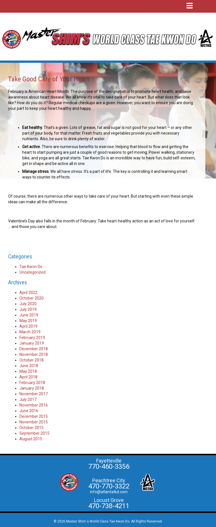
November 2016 (33, 405)
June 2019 (28, 315)
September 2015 (34, 433)
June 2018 (28, 365)
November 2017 (33, 394)
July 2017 (28, 399)
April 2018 (28, 377)
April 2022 (28, 292)
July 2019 (28, 309)
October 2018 (31, 360)
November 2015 (33, 422)
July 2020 (28, 304)
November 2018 (33, 354)
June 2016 (28, 410)
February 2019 (32, 337)
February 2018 (32, 382)
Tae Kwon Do (30, 266)
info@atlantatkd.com (109, 492)
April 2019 (28, 326)
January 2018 (31, 388)
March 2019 (29, 332)
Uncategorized (32, 272)
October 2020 (31, 298)
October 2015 (31, 427)
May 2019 (28, 320)
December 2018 (33, 349)
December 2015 (33, 416)
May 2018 (28, 371)
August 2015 (30, 439)
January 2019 (31, 343)
